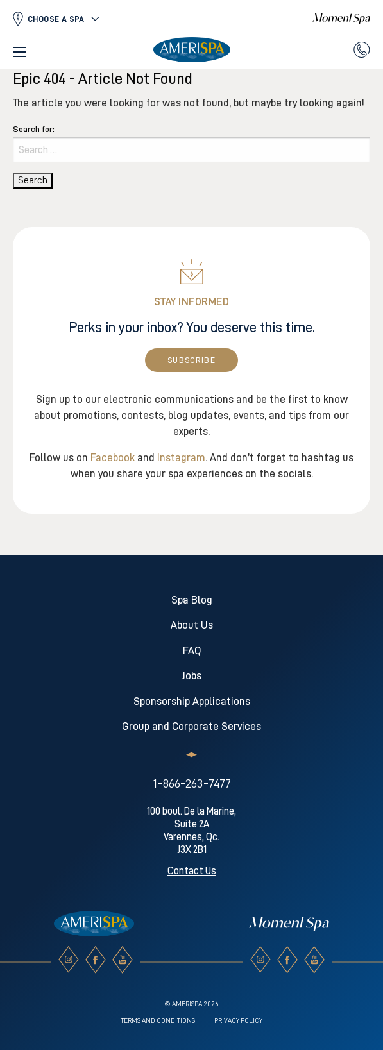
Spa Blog (191, 600)
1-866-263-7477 (192, 783)
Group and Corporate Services (191, 726)
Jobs (191, 675)
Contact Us (191, 871)
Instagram (181, 457)
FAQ (192, 650)
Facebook (112, 457)
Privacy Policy (238, 1020)
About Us (192, 625)
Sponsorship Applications (191, 701)
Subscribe (191, 360)
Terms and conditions (158, 1020)
